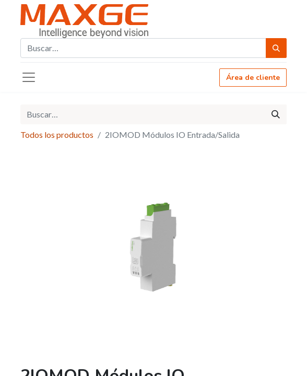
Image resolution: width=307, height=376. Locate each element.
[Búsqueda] (276, 48)
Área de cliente (253, 78)
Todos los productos (56, 134)
